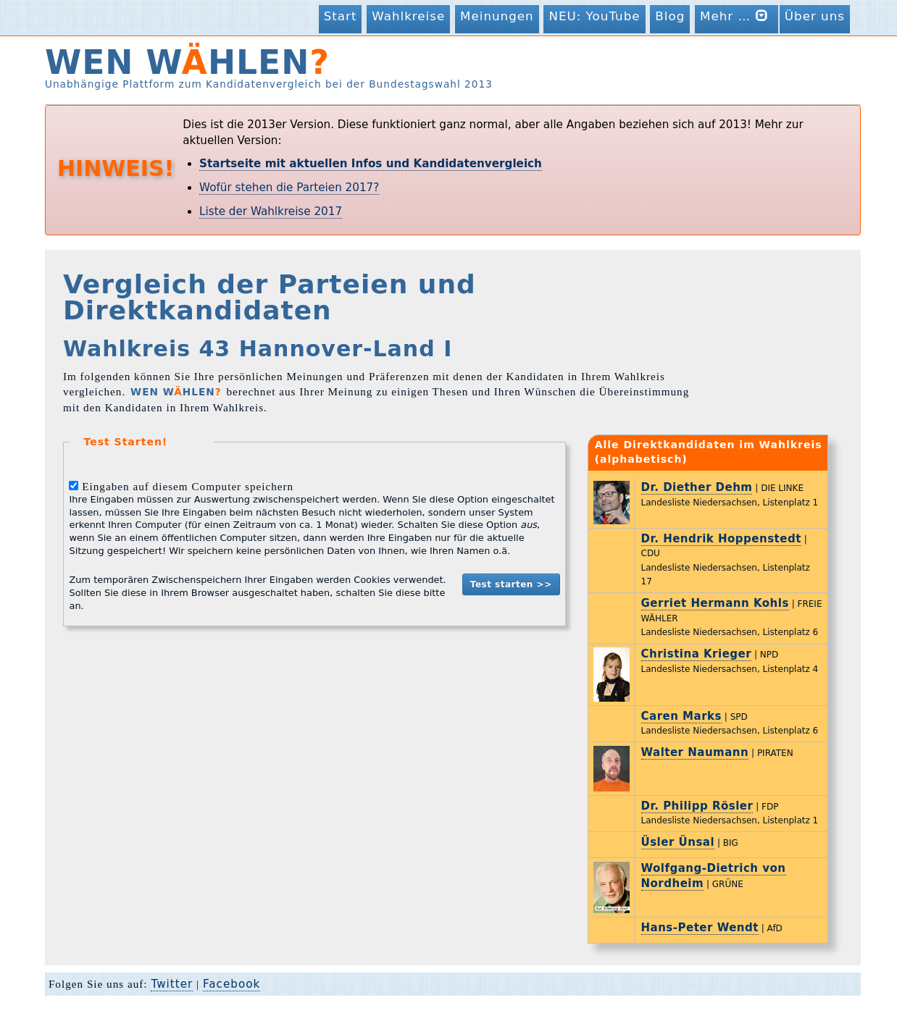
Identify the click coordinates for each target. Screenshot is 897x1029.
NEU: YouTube (594, 16)
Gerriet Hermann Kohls (715, 603)
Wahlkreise (408, 16)
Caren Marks (681, 716)
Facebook (231, 984)
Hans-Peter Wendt (700, 927)
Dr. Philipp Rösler (697, 805)
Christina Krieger (696, 653)
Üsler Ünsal (678, 842)
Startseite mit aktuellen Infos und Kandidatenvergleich (370, 163)
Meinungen (497, 16)
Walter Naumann (695, 752)
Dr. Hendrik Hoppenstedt (721, 538)
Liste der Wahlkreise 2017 (270, 211)
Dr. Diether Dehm (697, 487)
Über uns (815, 16)
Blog (670, 16)
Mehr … (736, 15)
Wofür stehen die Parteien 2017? (289, 187)
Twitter (172, 984)
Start (340, 16)
